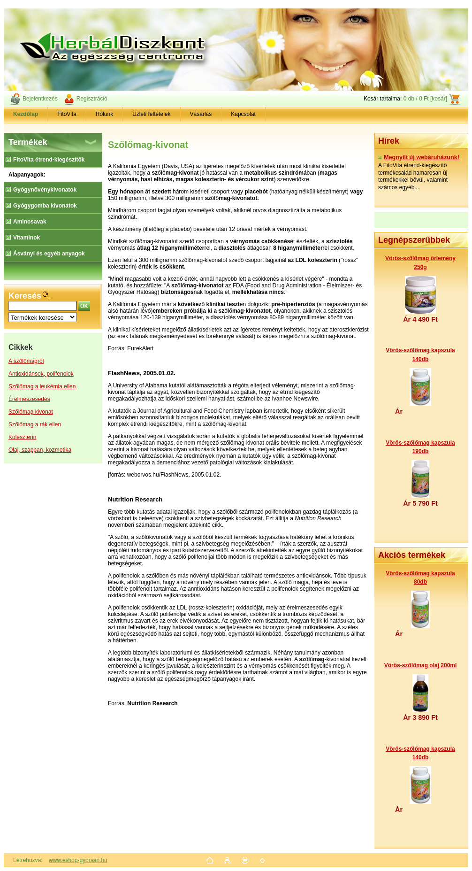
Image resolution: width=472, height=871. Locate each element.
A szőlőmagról (26, 361)
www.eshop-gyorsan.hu (78, 860)
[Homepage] (26, 114)
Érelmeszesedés (29, 399)
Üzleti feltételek (151, 114)
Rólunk (104, 114)
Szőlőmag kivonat (30, 412)
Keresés (24, 296)
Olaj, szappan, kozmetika (39, 450)
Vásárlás (201, 114)
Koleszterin (22, 437)
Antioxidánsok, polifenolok (41, 373)
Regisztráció (91, 98)
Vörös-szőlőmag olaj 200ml (420, 665)
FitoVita (66, 114)
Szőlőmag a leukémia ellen (42, 386)
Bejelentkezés (40, 98)
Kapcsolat (243, 114)
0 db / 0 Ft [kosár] (425, 98)
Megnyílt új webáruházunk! (418, 157)
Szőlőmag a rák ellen (34, 424)
